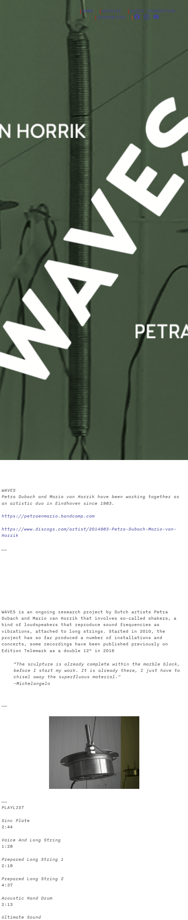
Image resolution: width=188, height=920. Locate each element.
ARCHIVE (111, 11)
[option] (94, 752)
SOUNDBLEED (111, 17)
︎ (146, 17)
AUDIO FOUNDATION (152, 11)
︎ (137, 17)
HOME (90, 11)
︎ (156, 17)
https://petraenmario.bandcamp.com (48, 516)
